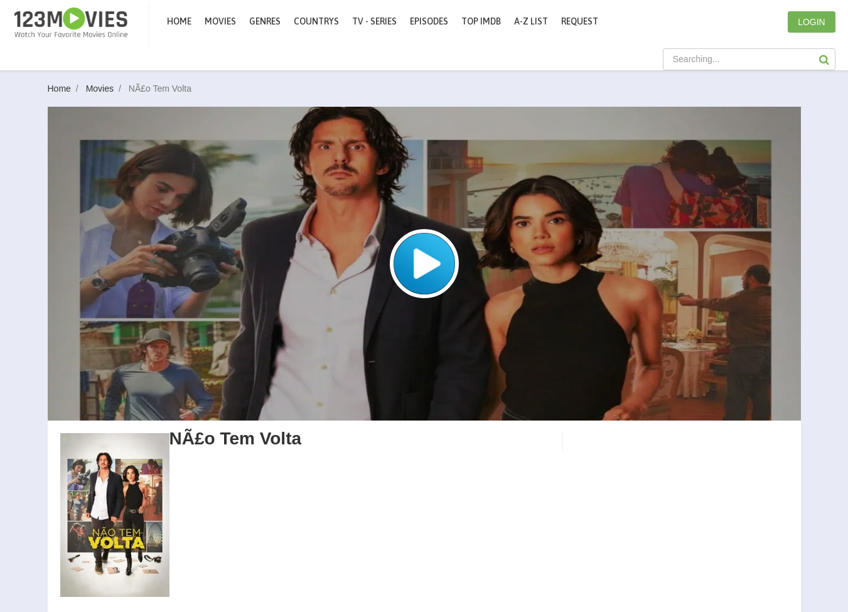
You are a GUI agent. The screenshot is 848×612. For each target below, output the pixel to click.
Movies (106, 88)
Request (579, 21)
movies (220, 21)
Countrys (316, 21)
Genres (265, 21)
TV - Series (374, 21)
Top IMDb (481, 21)
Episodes (429, 21)
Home (179, 21)
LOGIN (811, 22)
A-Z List (531, 21)
